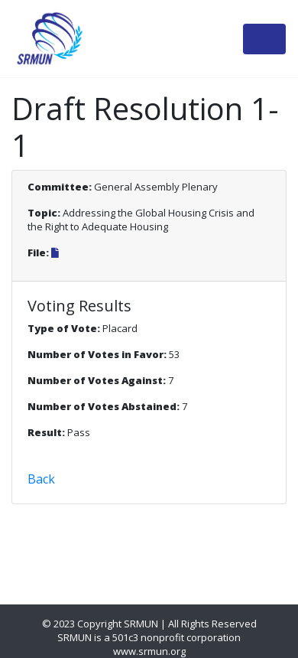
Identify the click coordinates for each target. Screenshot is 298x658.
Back (41, 479)
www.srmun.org (149, 651)
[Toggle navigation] (264, 39)
